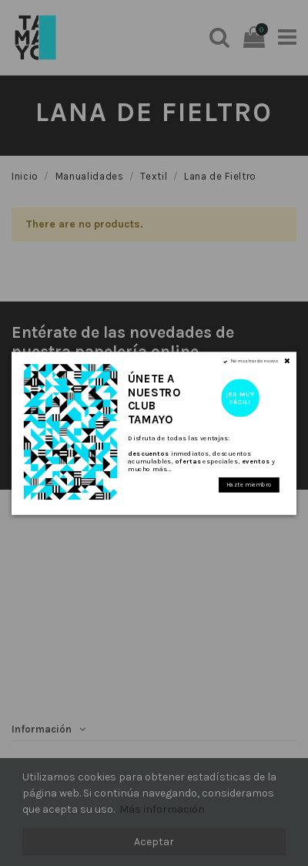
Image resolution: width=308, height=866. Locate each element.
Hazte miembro (249, 484)
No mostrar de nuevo (254, 360)
